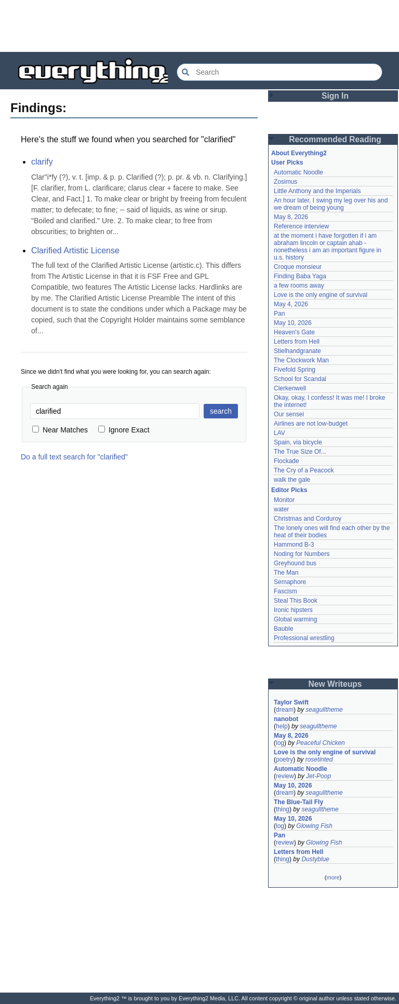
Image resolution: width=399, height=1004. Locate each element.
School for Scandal (300, 379)
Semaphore (290, 582)
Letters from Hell (297, 341)
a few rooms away (299, 285)
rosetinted (319, 759)
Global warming (295, 619)
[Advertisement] (199, 26)
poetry (284, 759)
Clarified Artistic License (75, 250)
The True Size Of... (300, 451)
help (282, 726)
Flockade (286, 461)
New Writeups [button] (335, 684)
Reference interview (301, 226)
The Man (286, 572)
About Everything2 (299, 153)
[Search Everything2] (279, 72)
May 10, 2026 (293, 323)
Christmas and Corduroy (307, 518)
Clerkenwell (290, 388)
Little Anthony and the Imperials (317, 191)
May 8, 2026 (291, 217)
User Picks (287, 162)
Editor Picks (289, 490)
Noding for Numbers (301, 554)
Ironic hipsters (293, 610)
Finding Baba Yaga (300, 276)
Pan (279, 313)
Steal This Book (295, 600)
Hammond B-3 (294, 544)
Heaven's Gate (294, 332)
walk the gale (292, 479)
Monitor (284, 500)
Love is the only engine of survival (320, 295)
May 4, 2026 (291, 304)
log (280, 743)
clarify (42, 161)
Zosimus (285, 181)
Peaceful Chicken (320, 743)
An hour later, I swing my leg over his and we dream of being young (331, 204)
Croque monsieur (298, 266)
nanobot (286, 719)
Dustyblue (315, 859)
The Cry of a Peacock (304, 470)
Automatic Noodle (298, 172)
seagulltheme (323, 709)
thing (282, 809)
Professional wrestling (304, 638)
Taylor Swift (291, 702)
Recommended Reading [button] (335, 139)
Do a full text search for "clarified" (74, 457)
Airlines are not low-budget (311, 423)
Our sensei (289, 414)
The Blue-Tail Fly (298, 802)
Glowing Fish (314, 826)
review (285, 776)
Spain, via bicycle (298, 442)
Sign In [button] (335, 95)
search (221, 411)
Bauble (283, 628)
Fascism (285, 591)
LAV (279, 433)
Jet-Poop (318, 776)
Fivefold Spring (294, 369)
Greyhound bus (295, 563)
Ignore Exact (124, 430)
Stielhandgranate (297, 351)
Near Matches (60, 430)
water (281, 509)
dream (285, 709)
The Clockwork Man (301, 360)
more (332, 877)
